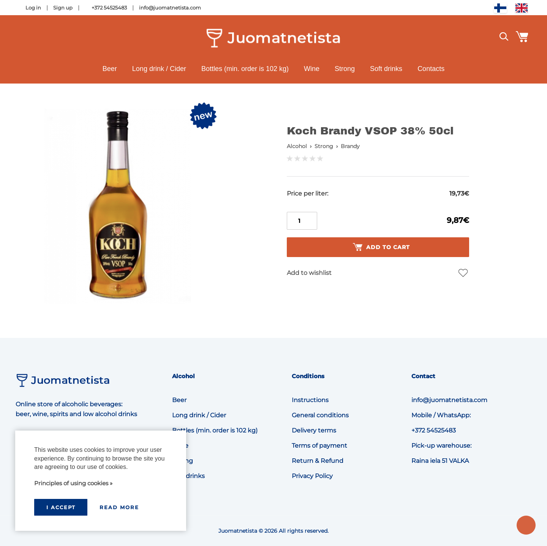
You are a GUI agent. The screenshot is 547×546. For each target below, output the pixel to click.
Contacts (430, 69)
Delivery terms (314, 430)
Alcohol (297, 146)
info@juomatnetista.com (170, 8)
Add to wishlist (309, 272)
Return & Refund (317, 460)
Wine (311, 69)
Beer (110, 69)
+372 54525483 (109, 8)
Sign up (63, 8)
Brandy (350, 146)
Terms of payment (319, 445)
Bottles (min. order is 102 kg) (245, 69)
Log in (33, 8)
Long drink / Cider (159, 69)
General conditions (320, 415)
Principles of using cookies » (73, 483)
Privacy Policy (312, 476)
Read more (119, 507)
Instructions (310, 400)
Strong (345, 69)
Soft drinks (386, 69)
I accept (61, 507)
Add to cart (381, 247)
